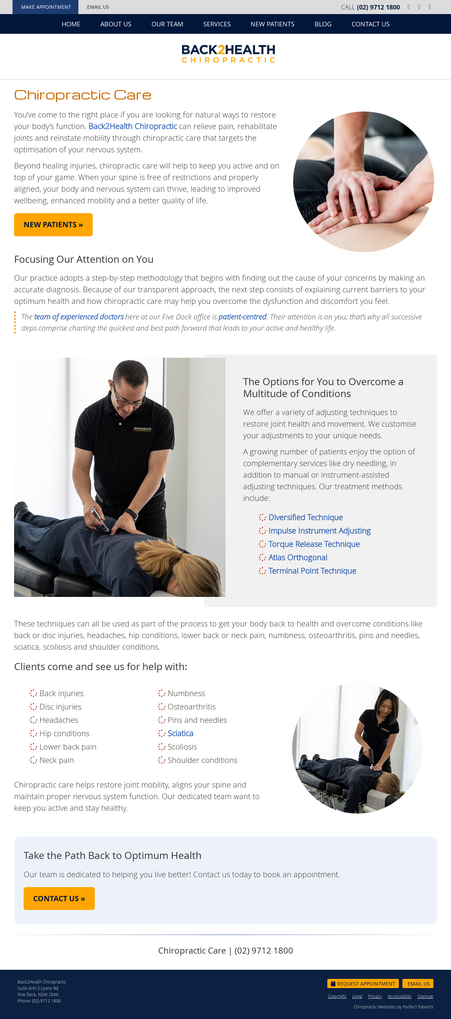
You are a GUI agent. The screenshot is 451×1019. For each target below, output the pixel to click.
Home (71, 24)
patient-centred (242, 316)
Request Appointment (363, 983)
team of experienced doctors (78, 316)
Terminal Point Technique (312, 571)
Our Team (167, 24)
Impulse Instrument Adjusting (319, 531)
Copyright (337, 996)
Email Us (98, 7)
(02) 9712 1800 (378, 7)
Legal (357, 996)
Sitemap (425, 996)
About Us (115, 24)
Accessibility (400, 996)
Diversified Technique (305, 517)
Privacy (375, 996)
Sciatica (180, 733)
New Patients (273, 24)
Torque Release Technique (314, 544)
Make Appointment (46, 7)
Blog (323, 24)
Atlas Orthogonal (297, 557)
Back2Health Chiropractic (132, 126)
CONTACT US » (59, 898)
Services (217, 24)
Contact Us (371, 24)
